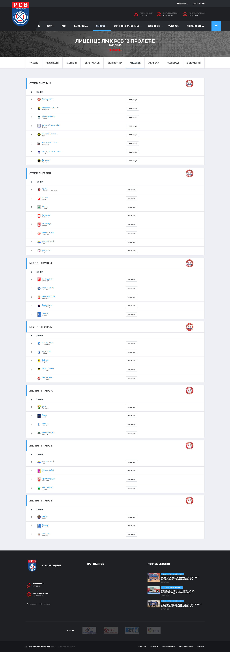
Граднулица (47, 342)
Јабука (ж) (46, 250)
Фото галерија (168, 646)
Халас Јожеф (48, 241)
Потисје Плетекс (49, 134)
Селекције (154, 26)
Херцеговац (48, 287)
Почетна (142, 646)
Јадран (45, 314)
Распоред (173, 63)
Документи (194, 63)
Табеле (33, 63)
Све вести (154, 646)
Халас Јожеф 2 (49, 461)
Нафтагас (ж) (48, 470)
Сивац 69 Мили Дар (51, 125)
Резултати (52, 63)
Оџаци (45, 423)
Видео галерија (186, 646)
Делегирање (92, 63)
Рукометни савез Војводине (38, 646)
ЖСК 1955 (46, 351)
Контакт (200, 646)
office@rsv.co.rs (168, 15)
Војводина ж (48, 232)
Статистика (114, 63)
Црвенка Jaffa (48, 296)
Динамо (46, 160)
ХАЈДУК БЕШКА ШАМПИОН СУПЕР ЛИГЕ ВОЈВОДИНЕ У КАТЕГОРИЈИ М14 (181, 605)
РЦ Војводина (195, 26)
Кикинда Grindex (49, 142)
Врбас (45, 516)
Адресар (153, 63)
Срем (44, 189)
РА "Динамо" (48, 368)
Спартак (46, 215)
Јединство (47, 305)
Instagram (199, 3)
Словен (45, 197)
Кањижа (46, 534)
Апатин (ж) (47, 223)
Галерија (173, 26)
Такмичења (81, 26)
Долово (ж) (47, 487)
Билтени (71, 63)
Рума (44, 415)
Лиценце (135, 63)
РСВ (64, 26)
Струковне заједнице (126, 26)
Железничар (48, 432)
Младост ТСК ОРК (50, 107)
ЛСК (44, 406)
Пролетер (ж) (48, 478)
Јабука (45, 360)
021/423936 (143, 15)
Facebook (182, 3)
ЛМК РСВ (100, 26)
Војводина (47, 279)
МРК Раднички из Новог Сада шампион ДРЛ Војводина (177, 592)
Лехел (45, 206)
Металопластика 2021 (52, 151)
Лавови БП (47, 99)
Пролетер (47, 377)
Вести (50, 26)
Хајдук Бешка (48, 116)
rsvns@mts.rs (193, 15)
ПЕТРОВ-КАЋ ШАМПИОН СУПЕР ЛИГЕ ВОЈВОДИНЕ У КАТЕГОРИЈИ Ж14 (180, 578)
